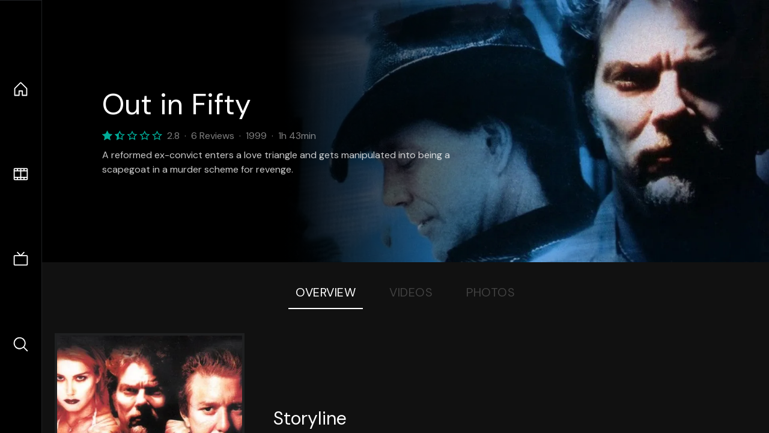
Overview (326, 292)
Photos (490, 292)
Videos (411, 292)
